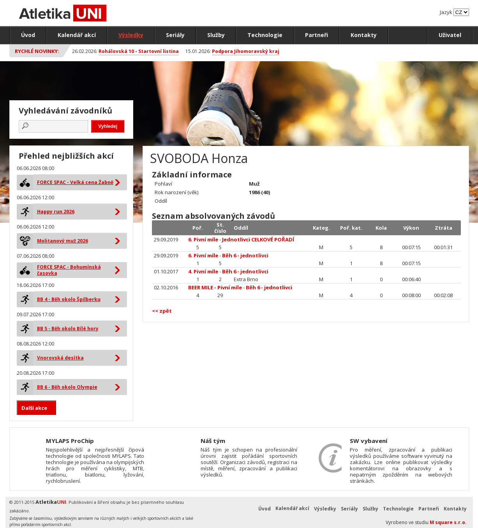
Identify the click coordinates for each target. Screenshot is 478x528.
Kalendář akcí (77, 35)
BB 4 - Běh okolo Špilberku (69, 299)
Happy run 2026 (55, 211)
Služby (216, 35)
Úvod (28, 35)
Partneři (316, 35)
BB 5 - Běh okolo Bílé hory (68, 328)
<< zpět (162, 310)
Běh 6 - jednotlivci (245, 255)
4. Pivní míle (203, 271)
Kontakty (364, 35)
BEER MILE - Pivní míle (215, 287)
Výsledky (130, 35)
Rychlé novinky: (37, 51)
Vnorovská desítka (60, 357)
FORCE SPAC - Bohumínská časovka (69, 270)
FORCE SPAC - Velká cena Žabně (75, 182)
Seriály (175, 35)
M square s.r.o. (448, 522)
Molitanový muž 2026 (62, 240)
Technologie (264, 35)
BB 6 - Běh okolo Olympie (67, 387)
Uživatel (450, 35)
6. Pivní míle (203, 239)
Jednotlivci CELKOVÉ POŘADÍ (258, 239)
